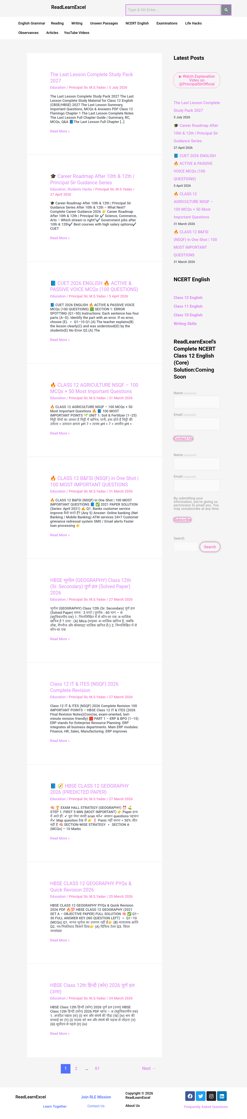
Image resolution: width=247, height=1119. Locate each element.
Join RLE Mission (96, 1097)
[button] (58, 23)
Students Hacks (79, 189)
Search (179, 538)
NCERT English (137, 23)
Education (58, 87)
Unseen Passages (104, 23)
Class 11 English (188, 306)
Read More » (60, 131)
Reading (57, 23)
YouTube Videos (76, 33)
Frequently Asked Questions (206, 1107)
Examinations (167, 23)
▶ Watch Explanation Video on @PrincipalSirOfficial (197, 80)
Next (149, 1068)
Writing (76, 23)
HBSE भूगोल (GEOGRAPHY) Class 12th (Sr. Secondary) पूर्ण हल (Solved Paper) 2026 (90, 587)
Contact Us (183, 438)
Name (185, 393)
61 (97, 1068)
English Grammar (31, 23)
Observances (28, 33)
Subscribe (182, 520)
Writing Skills (185, 323)
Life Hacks (193, 23)
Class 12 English (188, 297)
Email (185, 415)
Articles (52, 33)
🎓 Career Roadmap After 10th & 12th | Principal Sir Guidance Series (196, 133)
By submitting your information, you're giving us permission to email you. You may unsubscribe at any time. (197, 503)
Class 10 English (188, 315)
